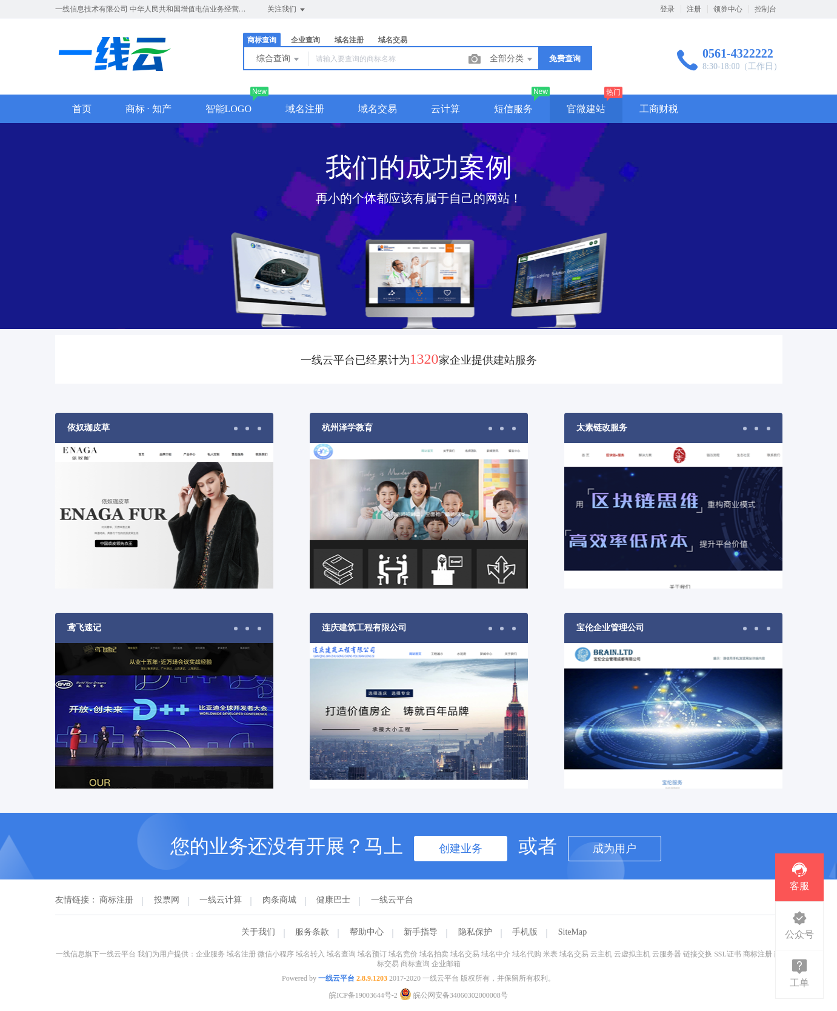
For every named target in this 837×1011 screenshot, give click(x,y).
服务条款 (312, 931)
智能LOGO (228, 109)
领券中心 (727, 9)
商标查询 (261, 40)
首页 (82, 109)
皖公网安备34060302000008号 (453, 995)
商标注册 (116, 899)
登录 (667, 9)
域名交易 (392, 40)
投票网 (166, 899)
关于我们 (258, 931)
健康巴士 (333, 899)
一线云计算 (220, 899)
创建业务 (460, 848)
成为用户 (614, 848)
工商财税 (658, 109)
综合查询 (278, 59)
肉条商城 (279, 899)
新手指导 (421, 931)
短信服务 (513, 109)
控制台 (765, 9)
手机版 (525, 931)
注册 (694, 9)
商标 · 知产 (148, 109)
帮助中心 (367, 931)
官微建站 (586, 109)
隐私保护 (475, 931)
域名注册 (349, 40)
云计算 (445, 109)
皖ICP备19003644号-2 (363, 995)
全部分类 (512, 59)
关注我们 (287, 10)
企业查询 (305, 40)
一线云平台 (392, 899)
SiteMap (572, 931)
